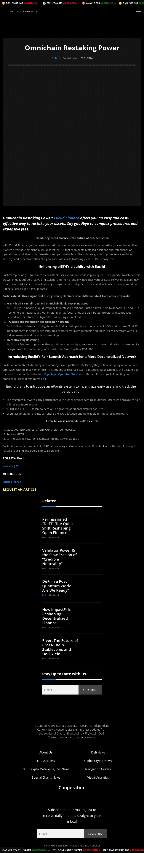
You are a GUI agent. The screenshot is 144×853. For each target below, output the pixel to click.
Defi (54, 58)
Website (8, 466)
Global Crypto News (98, 761)
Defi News (98, 752)
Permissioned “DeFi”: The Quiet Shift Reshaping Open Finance (57, 526)
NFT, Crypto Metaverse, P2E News (46, 769)
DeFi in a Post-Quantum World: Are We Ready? (57, 586)
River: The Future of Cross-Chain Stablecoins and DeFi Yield (60, 647)
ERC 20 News (46, 761)
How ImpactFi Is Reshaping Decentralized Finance (56, 616)
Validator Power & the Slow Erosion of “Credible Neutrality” (59, 557)
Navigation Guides (98, 769)
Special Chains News (46, 777)
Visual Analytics (98, 777)
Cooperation (72, 787)
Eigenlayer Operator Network (63, 374)
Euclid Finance (66, 217)
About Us (45, 752)
